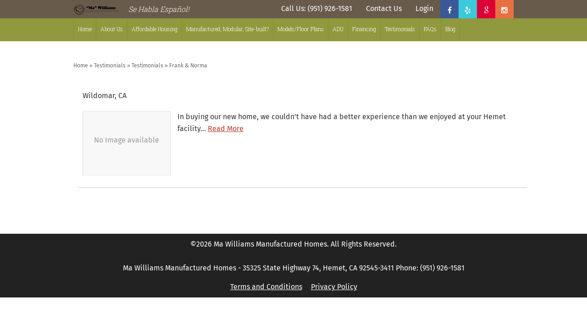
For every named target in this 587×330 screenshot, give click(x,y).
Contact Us (384, 8)
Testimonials (400, 29)
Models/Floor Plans (300, 29)
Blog (450, 29)
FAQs (430, 29)
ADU (337, 29)
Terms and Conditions (266, 286)
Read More (226, 128)
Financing (364, 29)
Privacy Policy (334, 286)
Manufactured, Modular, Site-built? (227, 29)
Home (85, 29)
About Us (111, 29)
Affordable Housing (154, 29)
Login (424, 8)
